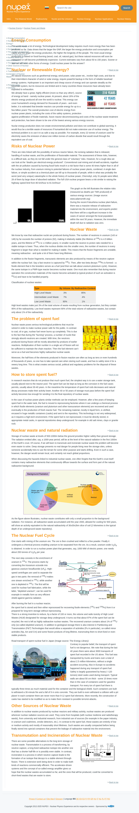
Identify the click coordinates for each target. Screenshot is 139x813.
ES (83, 799)
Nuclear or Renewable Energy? (40, 70)
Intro (9, 19)
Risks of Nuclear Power (17, 46)
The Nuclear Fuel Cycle (17, 63)
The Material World (23, 19)
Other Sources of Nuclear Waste (41, 706)
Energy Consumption (16, 38)
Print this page (14, 85)
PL (103, 799)
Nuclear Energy (84, 19)
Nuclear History (124, 19)
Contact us (41, 799)
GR (91, 799)
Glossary (11, 88)
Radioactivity (41, 19)
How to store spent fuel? (18, 55)
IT (97, 799)
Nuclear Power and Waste (34, 28)
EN (80, 799)
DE (77, 799)
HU (95, 799)
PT (105, 799)
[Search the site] (87, 8)
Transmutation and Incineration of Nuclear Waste (15, 74)
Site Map (50, 799)
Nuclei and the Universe (62, 19)
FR (88, 799)
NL (100, 799)
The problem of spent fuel (18, 52)
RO (108, 799)
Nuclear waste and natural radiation (44, 430)
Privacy (32, 799)
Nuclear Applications (104, 19)
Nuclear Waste (14, 49)
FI (86, 799)
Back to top (113, 70)
